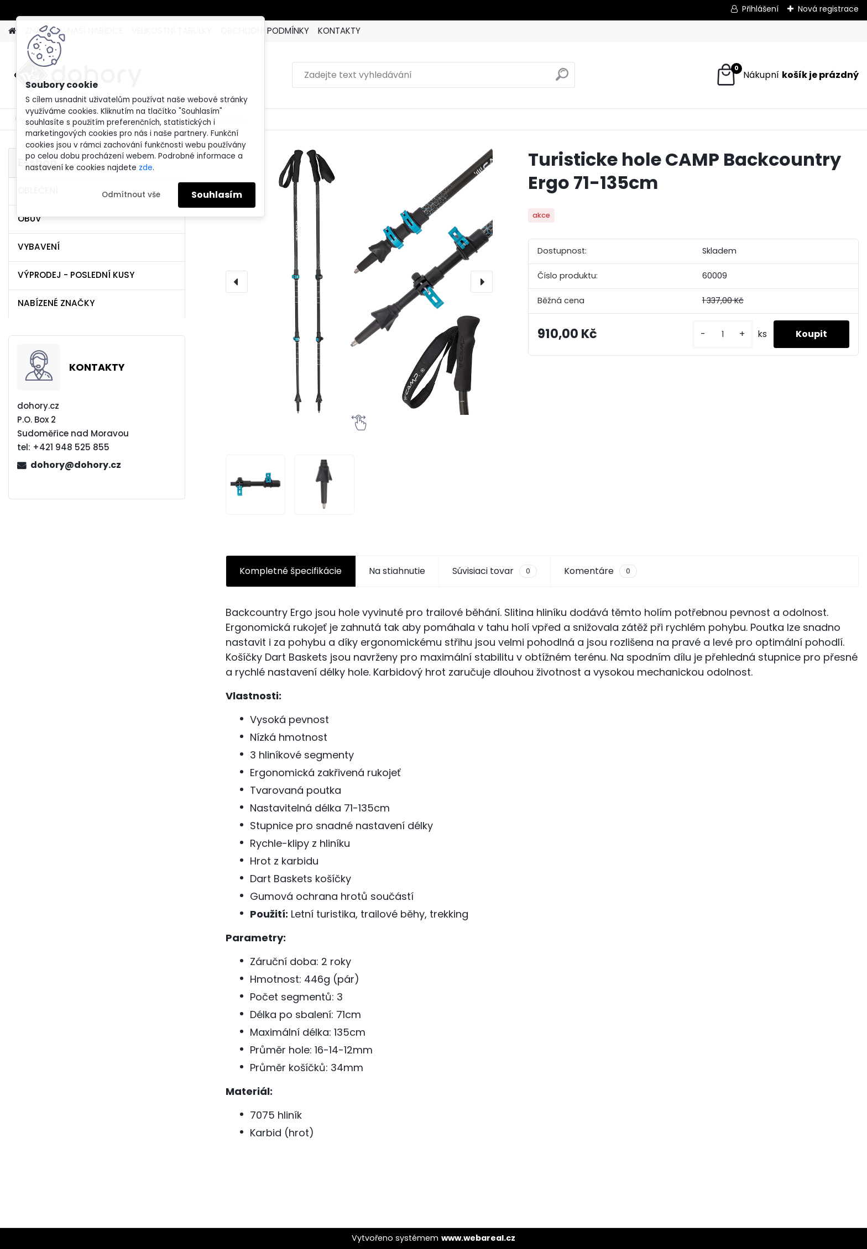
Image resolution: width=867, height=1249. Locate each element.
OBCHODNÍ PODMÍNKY (265, 30)
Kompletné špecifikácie (290, 571)
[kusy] (722, 334)
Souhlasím (216, 194)
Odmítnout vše (131, 194)
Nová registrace (828, 8)
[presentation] (237, 282)
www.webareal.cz (478, 1237)
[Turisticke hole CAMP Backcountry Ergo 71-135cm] (359, 281)
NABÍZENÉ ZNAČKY (56, 303)
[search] (562, 78)
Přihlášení (760, 8)
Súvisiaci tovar (494, 571)
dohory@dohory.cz (75, 465)
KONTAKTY (339, 30)
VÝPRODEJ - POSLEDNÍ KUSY (76, 275)
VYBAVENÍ (39, 246)
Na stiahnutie (397, 571)
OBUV (29, 218)
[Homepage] (12, 31)
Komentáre (600, 571)
